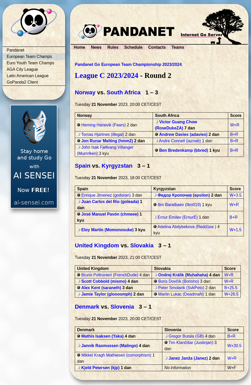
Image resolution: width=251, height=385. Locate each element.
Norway (85, 92)
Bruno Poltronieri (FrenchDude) (109, 275)
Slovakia (141, 245)
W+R (234, 125)
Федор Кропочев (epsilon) (184, 195)
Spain (82, 166)
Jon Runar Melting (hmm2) (107, 141)
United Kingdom (97, 245)
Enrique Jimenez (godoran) (106, 195)
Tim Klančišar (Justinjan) (191, 342)
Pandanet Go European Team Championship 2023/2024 (128, 64)
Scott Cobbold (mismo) (103, 281)
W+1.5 (235, 230)
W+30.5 (234, 345)
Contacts (157, 47)
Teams (178, 47)
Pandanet (15, 50)
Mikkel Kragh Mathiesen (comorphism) (116, 355)
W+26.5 (231, 294)
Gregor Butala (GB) (186, 336)
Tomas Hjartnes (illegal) (102, 134)
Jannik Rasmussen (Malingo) (109, 345)
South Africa (123, 92)
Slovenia (122, 306)
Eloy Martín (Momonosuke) (107, 230)
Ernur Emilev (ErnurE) (178, 217)
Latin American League (28, 76)
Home (79, 47)
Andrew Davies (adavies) (183, 134)
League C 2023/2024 (106, 75)
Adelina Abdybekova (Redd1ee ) (187, 227)
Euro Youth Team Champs (30, 63)
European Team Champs (29, 56)
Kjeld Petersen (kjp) (100, 368)
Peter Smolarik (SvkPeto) (181, 288)
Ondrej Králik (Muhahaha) (183, 275)
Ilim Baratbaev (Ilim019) (179, 204)
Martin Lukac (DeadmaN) (181, 294)
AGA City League (22, 69)
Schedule (133, 47)
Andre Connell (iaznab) (180, 141)
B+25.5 (230, 288)
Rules (113, 47)
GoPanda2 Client (22, 82)
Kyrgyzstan (117, 166)
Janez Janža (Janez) (188, 358)
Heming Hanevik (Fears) (103, 125)
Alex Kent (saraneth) (101, 288)
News (96, 47)
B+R (234, 134)
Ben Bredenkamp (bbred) (183, 150)
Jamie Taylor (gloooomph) (106, 294)
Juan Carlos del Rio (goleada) (110, 201)
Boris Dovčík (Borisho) (178, 281)
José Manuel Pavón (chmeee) (109, 214)
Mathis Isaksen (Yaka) (102, 336)
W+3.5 (235, 195)
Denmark (87, 306)
